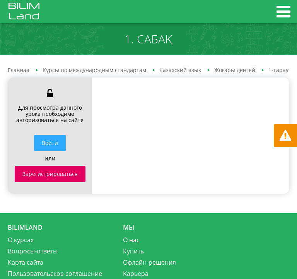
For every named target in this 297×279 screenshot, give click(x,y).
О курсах (21, 240)
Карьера (135, 273)
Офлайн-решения (149, 262)
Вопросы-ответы (33, 251)
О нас (131, 240)
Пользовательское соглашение (55, 273)
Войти (50, 142)
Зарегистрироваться (50, 173)
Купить (133, 251)
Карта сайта (25, 262)
